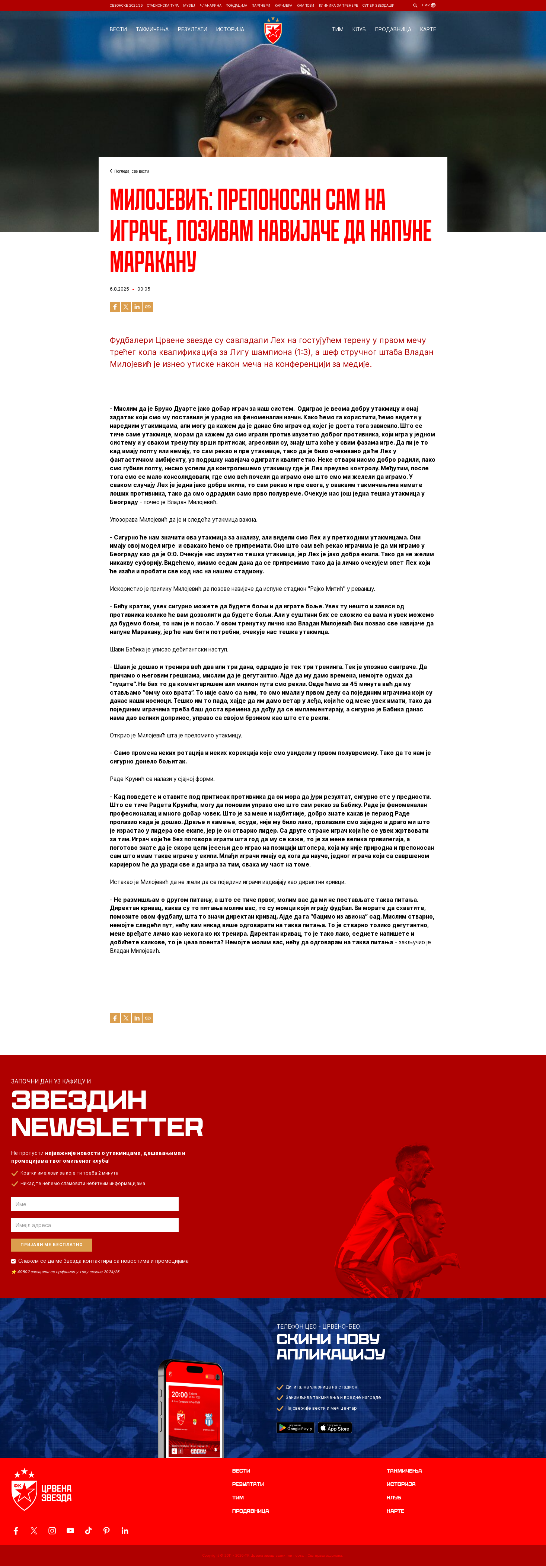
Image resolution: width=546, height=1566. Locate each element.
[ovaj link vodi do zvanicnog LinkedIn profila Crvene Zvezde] (124, 1530)
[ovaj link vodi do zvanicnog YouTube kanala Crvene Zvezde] (70, 1530)
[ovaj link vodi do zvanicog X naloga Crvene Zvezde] (33, 1530)
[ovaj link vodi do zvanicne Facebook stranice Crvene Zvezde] (15, 1530)
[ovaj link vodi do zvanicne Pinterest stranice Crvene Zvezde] (106, 1530)
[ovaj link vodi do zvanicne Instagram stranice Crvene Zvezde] (52, 1530)
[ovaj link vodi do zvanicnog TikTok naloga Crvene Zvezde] (88, 1530)
